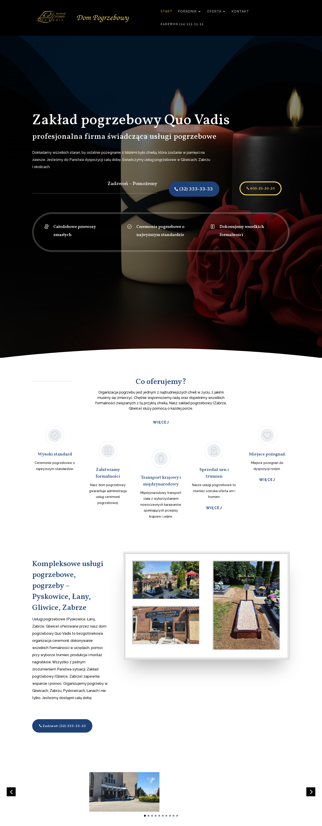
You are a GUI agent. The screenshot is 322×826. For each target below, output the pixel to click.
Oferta (214, 11)
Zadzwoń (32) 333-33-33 (182, 24)
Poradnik (187, 11)
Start (166, 11)
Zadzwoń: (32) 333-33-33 (64, 726)
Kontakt (240, 11)
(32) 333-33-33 (187, 189)
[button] (11, 797)
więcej (214, 508)
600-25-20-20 (254, 188)
